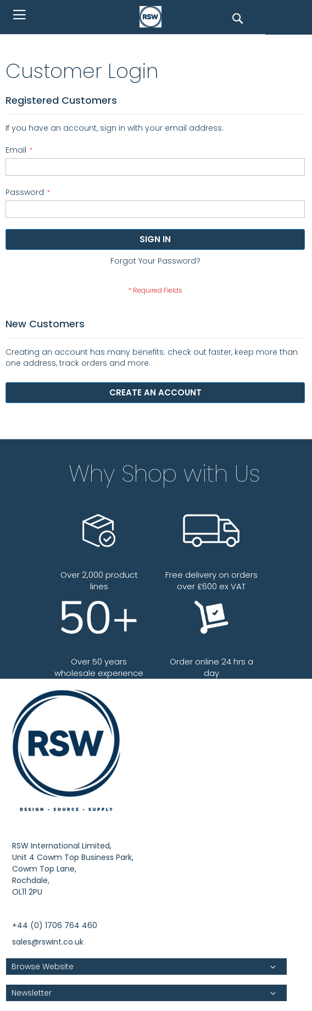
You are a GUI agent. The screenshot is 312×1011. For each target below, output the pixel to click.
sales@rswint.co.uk (47, 941)
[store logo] (153, 17)
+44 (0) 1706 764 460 (54, 925)
